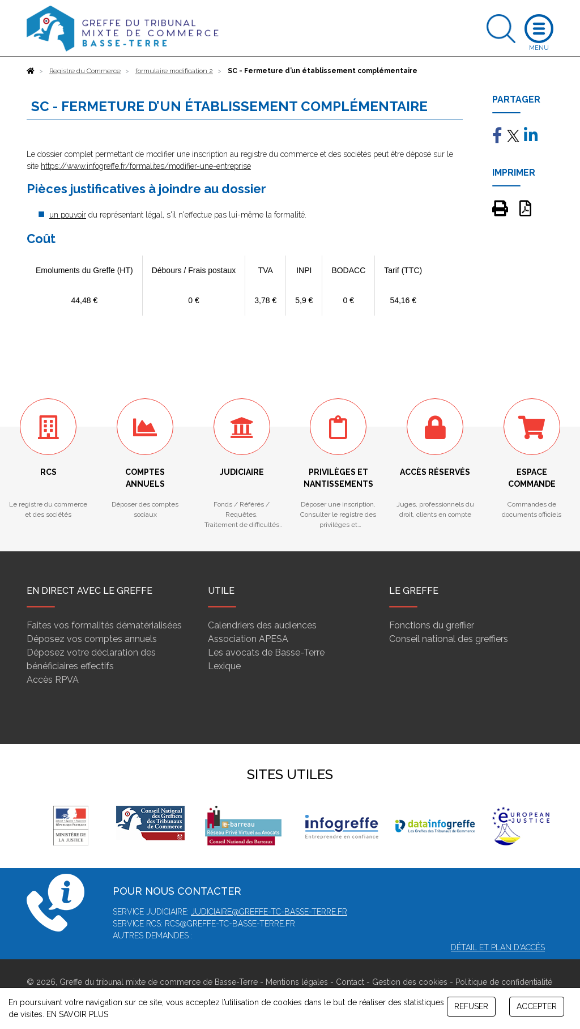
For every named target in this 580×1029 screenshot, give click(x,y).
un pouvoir (67, 214)
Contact (350, 982)
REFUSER (471, 1006)
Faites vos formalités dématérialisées (104, 625)
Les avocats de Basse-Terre (266, 652)
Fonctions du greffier (431, 625)
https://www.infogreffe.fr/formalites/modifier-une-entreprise (146, 166)
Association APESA (248, 638)
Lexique (224, 666)
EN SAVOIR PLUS (77, 1014)
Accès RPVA (53, 679)
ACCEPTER (537, 1006)
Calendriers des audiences (262, 625)
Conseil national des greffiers (448, 638)
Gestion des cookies (409, 982)
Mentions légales (297, 982)
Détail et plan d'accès (498, 947)
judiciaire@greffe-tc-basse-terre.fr (269, 911)
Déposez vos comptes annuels (92, 638)
